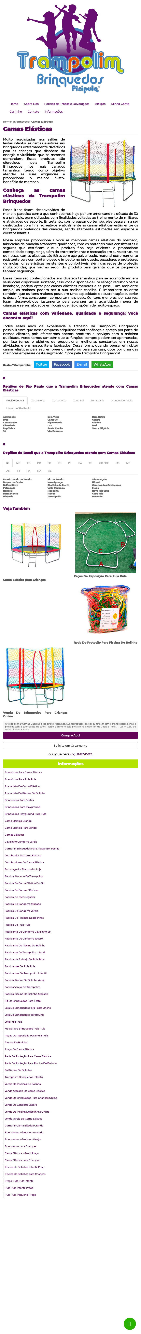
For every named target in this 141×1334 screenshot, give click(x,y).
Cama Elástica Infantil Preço (22, 1153)
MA (39, 470)
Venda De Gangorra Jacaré (21, 1104)
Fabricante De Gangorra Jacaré (24, 938)
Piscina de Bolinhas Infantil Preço (25, 1167)
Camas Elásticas (14, 834)
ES (28, 463)
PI (18, 470)
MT (128, 463)
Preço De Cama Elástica (19, 1049)
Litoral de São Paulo (18, 408)
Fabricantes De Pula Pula (20, 966)
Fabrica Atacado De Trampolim (24, 876)
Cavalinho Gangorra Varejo (21, 841)
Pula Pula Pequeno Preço (20, 1194)
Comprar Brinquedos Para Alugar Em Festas (32, 848)
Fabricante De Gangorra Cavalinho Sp (28, 931)
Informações (54, 111)
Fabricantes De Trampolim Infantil (25, 973)
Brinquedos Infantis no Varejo (23, 1139)
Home (14, 104)
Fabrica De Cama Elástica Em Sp (24, 883)
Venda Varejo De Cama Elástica (23, 1118)
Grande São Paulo (121, 400)
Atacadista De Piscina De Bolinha (25, 793)
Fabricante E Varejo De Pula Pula (24, 959)
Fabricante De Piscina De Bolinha (25, 945)
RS (59, 463)
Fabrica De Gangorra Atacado (23, 903)
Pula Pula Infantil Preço (19, 1187)
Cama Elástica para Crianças (24, 580)
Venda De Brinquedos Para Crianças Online (31, 1097)
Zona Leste (97, 400)
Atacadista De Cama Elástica (22, 786)
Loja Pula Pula (13, 1021)
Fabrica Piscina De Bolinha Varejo (25, 980)
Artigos (100, 104)
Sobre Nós (31, 104)
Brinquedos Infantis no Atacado (24, 1132)
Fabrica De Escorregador (20, 897)
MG (18, 463)
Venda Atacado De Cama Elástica (25, 1090)
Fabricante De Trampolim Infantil (25, 952)
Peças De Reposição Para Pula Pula (100, 576)
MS (117, 463)
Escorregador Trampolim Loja (23, 869)
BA (80, 463)
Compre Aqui (70, 735)
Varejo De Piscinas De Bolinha (23, 1084)
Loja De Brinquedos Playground (24, 1014)
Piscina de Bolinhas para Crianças (25, 1174)
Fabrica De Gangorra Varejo (21, 910)
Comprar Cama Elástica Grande (24, 1125)
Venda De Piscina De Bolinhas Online (27, 1111)
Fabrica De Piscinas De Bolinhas (24, 917)
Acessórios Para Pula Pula (20, 779)
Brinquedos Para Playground (22, 807)
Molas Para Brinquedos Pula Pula (25, 1028)
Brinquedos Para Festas (19, 800)
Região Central (15, 400)
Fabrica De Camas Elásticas (21, 890)
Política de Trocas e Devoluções (66, 104)
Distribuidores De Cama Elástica (24, 862)
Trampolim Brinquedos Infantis (24, 1077)
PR (39, 463)
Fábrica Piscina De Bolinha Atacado (26, 994)
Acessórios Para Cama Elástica (23, 772)
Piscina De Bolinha (16, 1042)
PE (69, 463)
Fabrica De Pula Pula (17, 924)
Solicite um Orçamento (70, 745)
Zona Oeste (59, 400)
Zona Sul (78, 400)
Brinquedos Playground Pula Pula (25, 813)
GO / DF (104, 463)
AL (49, 470)
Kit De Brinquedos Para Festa (23, 1000)
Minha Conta (120, 104)
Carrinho (16, 111)
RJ (7, 463)
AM (8, 470)
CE (90, 463)
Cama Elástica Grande (18, 820)
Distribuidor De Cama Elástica (23, 855)
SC (49, 463)
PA (28, 470)
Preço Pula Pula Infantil (19, 1180)
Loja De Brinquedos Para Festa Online (28, 1007)
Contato (33, 111)
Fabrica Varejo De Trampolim (22, 987)
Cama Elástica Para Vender (21, 827)
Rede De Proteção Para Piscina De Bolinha (105, 642)
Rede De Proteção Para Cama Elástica (28, 1056)
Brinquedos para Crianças (20, 1146)
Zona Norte (38, 400)
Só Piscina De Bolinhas (18, 1070)
